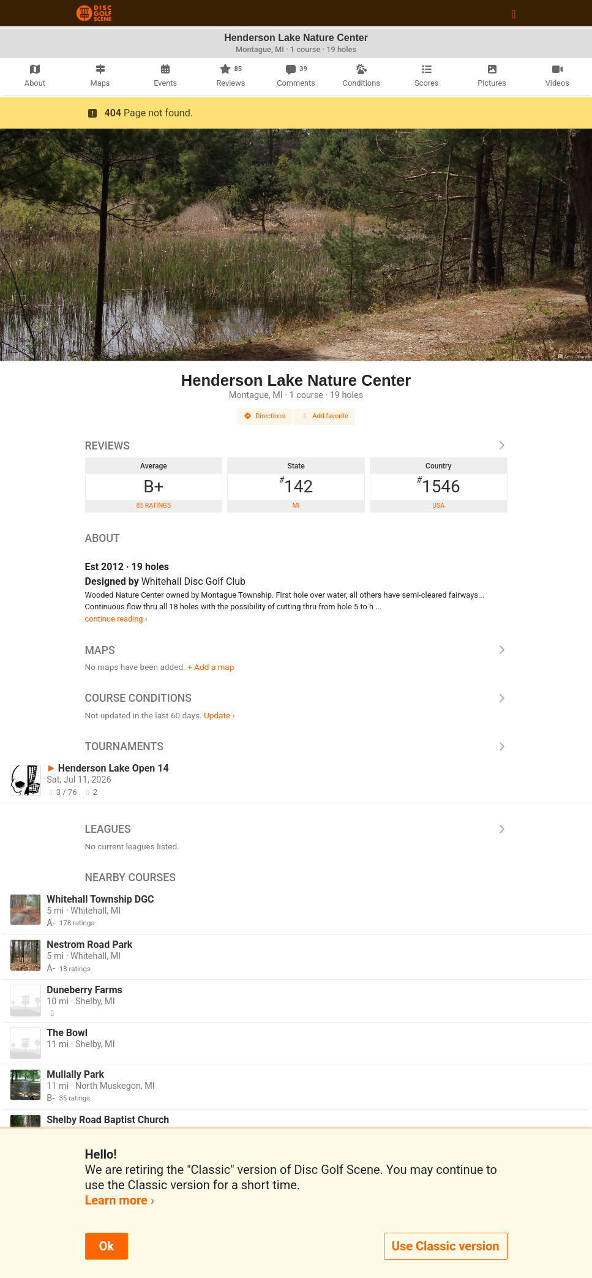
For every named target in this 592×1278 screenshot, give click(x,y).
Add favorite (324, 416)
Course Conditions (296, 698)
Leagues (296, 829)
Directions (264, 416)
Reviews (296, 446)
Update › (219, 715)
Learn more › (119, 1200)
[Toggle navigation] (513, 13)
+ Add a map (210, 667)
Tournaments (296, 746)
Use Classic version (446, 1246)
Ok (106, 1246)
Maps (296, 650)
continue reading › (116, 618)
